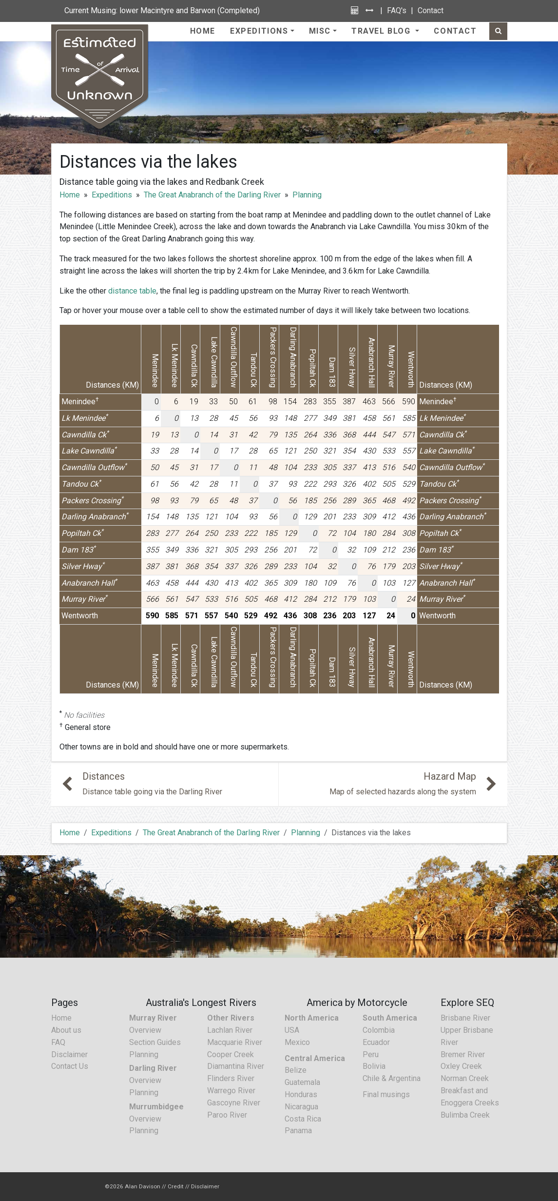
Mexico (297, 1042)
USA (292, 1030)
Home (202, 31)
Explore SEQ (467, 1002)
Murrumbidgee (156, 1106)
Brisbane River (465, 1018)
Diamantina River (235, 1066)
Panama (298, 1130)
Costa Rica (303, 1118)
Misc (320, 31)
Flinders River (230, 1078)
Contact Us (69, 1066)
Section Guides (155, 1042)
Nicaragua (301, 1106)
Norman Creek (465, 1078)
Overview (145, 1030)
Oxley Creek (461, 1066)
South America (390, 1018)
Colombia (379, 1030)
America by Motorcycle (357, 1002)
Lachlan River (229, 1030)
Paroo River (227, 1115)
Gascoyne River (233, 1102)
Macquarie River (234, 1042)
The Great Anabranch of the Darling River (212, 194)
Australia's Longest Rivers (201, 1002)
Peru (371, 1054)
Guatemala (302, 1082)
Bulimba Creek (465, 1115)
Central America (315, 1058)
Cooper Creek (230, 1054)
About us (66, 1030)
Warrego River (231, 1090)
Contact (430, 10)
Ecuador (376, 1042)
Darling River (153, 1068)
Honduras (301, 1094)
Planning (307, 194)
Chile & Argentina (392, 1078)
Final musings (386, 1094)
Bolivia (374, 1066)
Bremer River (463, 1054)
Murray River (153, 1018)
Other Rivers (230, 1018)
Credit (176, 1186)
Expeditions (259, 31)
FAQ (58, 1042)
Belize (296, 1070)
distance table (132, 290)
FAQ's (396, 10)
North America (312, 1018)
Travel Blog (382, 31)
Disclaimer (69, 1054)
